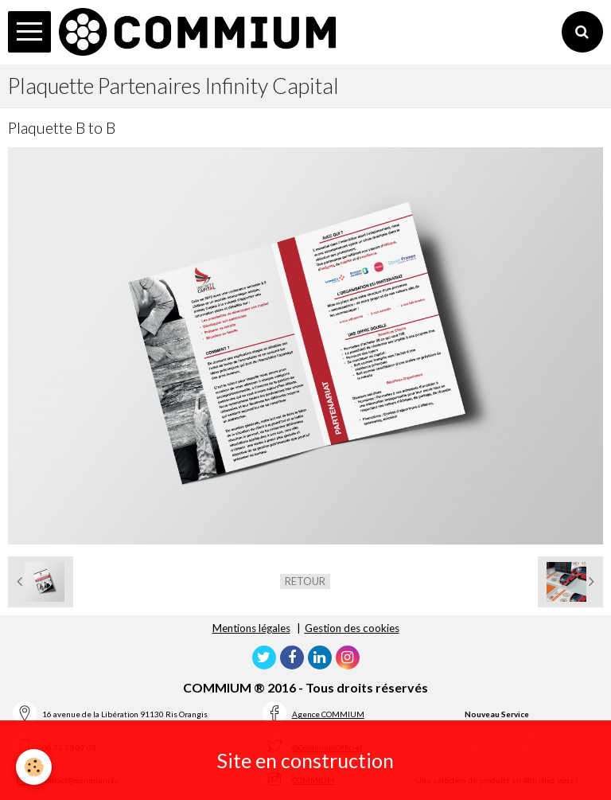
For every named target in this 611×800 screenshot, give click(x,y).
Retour (305, 581)
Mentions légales (251, 628)
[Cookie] (34, 767)
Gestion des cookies (352, 628)
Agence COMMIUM (328, 714)
